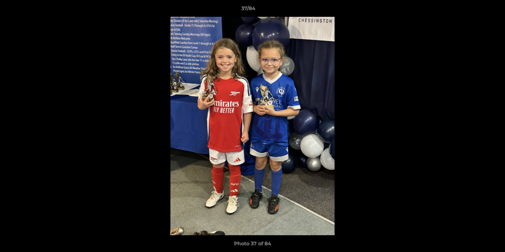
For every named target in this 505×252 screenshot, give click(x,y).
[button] (475, 10)
